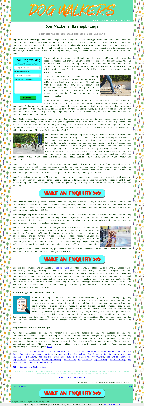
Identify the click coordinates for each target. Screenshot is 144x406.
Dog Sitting (26, 351)
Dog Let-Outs (77, 351)
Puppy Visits (40, 351)
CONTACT (116, 20)
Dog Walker (79, 354)
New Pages (22, 386)
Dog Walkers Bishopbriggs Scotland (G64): (36, 40)
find (21, 333)
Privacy (129, 386)
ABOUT (108, 20)
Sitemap (14, 386)
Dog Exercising (117, 360)
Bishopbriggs (62, 268)
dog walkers (40, 119)
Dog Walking (29, 357)
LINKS (101, 20)
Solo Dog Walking (43, 363)
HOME (94, 20)
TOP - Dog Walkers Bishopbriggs (29, 367)
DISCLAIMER (125, 20)
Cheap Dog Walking (46, 354)
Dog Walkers (93, 351)
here (49, 347)
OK (119, 405)
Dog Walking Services (118, 357)
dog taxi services (41, 309)
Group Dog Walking (59, 351)
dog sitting (83, 300)
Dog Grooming (95, 354)
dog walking (88, 103)
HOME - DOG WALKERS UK (71, 378)
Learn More (109, 405)
